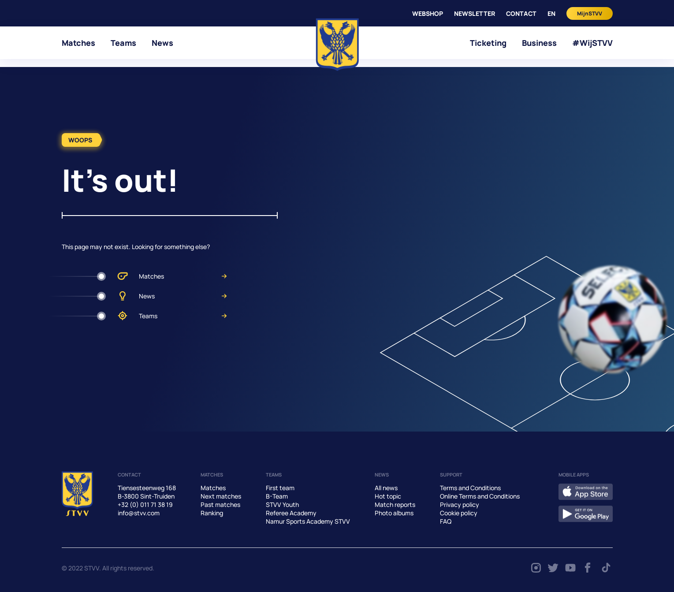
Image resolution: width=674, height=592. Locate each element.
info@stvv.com (139, 513)
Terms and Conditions (470, 488)
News (162, 42)
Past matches (220, 504)
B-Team (277, 496)
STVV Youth (282, 504)
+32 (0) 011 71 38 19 (145, 504)
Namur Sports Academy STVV (308, 521)
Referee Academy (291, 513)
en (551, 13)
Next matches (221, 496)
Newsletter (474, 13)
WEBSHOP (427, 13)
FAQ (445, 521)
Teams (123, 42)
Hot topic (388, 496)
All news (386, 488)
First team (280, 488)
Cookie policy (458, 513)
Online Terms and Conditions (480, 496)
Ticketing (488, 42)
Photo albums (394, 513)
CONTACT (521, 13)
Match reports (395, 504)
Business (539, 42)
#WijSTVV (592, 42)
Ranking (212, 513)
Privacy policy (459, 504)
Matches (78, 42)
